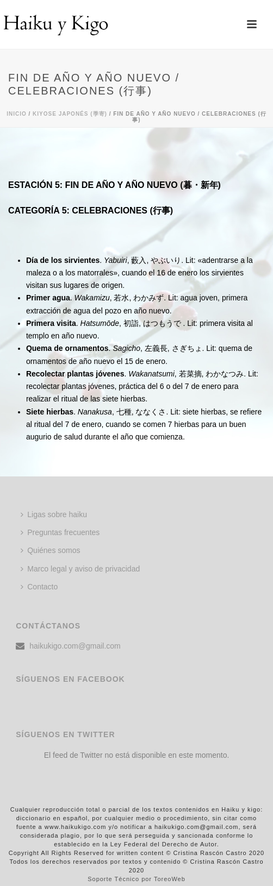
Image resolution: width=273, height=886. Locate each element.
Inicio (17, 114)
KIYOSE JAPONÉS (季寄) (70, 114)
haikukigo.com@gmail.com (75, 646)
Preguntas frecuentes (60, 532)
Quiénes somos (50, 550)
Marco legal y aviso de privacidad (80, 568)
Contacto (39, 586)
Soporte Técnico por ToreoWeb (136, 879)
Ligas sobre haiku (54, 514)
